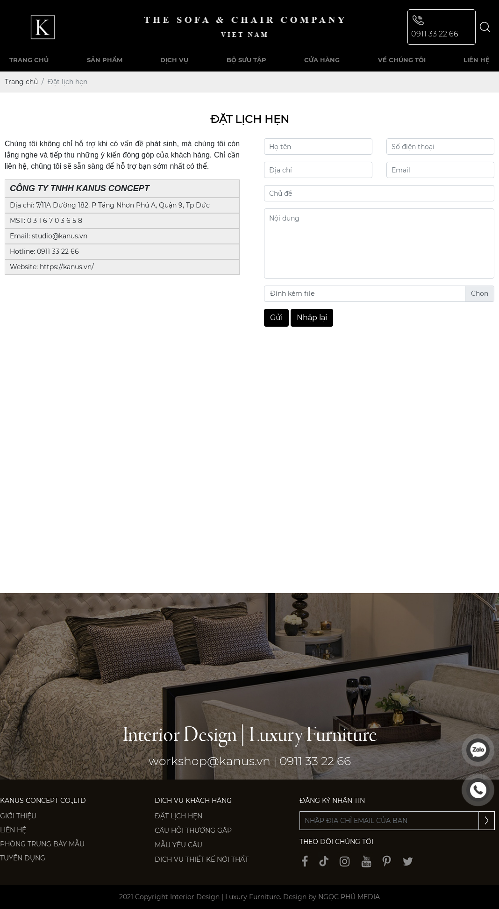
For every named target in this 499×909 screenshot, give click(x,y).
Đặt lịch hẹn (178, 816)
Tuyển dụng (22, 858)
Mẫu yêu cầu (178, 845)
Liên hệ (13, 830)
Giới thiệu (18, 816)
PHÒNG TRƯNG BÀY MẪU (42, 844)
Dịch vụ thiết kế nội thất (202, 859)
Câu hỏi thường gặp (193, 830)
